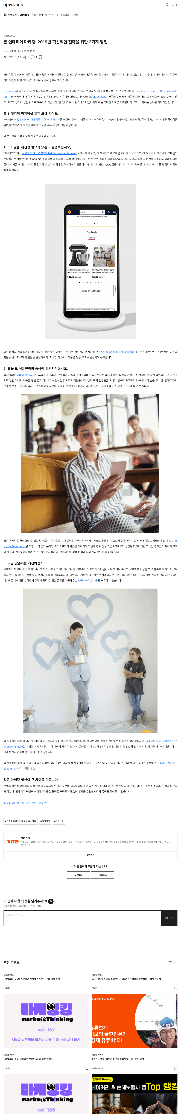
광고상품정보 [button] (62, 14)
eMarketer (99, 96)
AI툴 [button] (76, 14)
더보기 (172, 961)
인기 (41, 14)
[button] (172, 961)
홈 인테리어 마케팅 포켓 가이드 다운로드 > (27, 803)
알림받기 (90, 855)
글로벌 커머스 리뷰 (26, 375)
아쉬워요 (103, 875)
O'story (24, 15)
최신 (34, 14)
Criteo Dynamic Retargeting (118, 351)
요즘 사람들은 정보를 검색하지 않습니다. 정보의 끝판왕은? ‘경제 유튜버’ (127, 978)
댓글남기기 (169, 918)
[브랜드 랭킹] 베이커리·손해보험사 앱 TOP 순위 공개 (118, 1059)
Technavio (10, 91)
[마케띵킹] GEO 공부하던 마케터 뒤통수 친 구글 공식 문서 (32, 978)
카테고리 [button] (10, 14)
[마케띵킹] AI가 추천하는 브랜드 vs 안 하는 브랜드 (28, 1059)
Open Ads (13, 5)
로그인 (174, 4)
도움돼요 (78, 875)
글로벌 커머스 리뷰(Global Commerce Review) (49, 153)
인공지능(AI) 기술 (88, 580)
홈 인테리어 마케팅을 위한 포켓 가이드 (38, 119)
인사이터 (49, 14)
